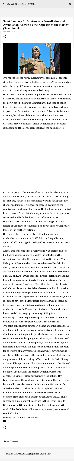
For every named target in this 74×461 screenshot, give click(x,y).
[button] (4, 37)
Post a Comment (11, 441)
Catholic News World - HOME (20, 4)
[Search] (70, 4)
